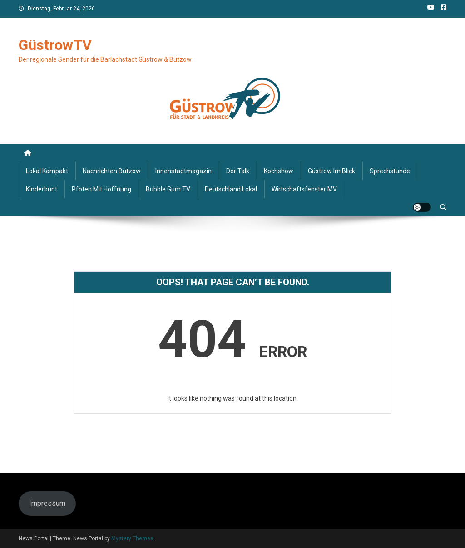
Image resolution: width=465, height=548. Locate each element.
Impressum (47, 503)
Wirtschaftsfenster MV (304, 189)
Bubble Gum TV (168, 189)
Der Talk (237, 171)
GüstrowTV (55, 45)
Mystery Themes (132, 538)
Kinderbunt (41, 189)
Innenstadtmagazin (183, 171)
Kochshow (278, 171)
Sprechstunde (390, 171)
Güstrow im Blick (331, 171)
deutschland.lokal (231, 189)
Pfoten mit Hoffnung (101, 189)
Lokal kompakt (47, 171)
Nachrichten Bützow (112, 171)
